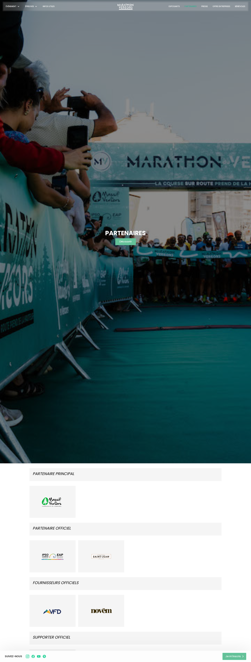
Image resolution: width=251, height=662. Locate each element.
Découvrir (125, 241)
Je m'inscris (233, 656)
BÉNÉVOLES (240, 6)
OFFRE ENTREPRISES (221, 6)
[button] (13, 6)
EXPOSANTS (174, 6)
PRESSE (204, 6)
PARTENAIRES (191, 6)
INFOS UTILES (49, 6)
